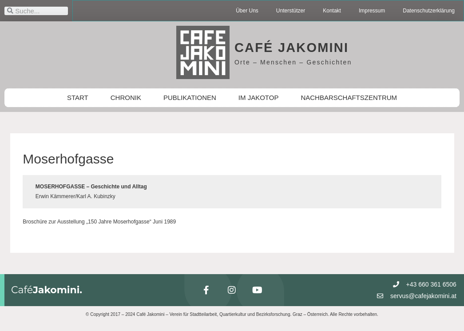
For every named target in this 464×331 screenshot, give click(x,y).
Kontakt (332, 11)
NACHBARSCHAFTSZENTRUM (349, 97)
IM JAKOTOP (258, 97)
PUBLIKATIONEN (189, 97)
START (77, 97)
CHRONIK (126, 97)
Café (46, 290)
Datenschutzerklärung (429, 11)
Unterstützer (290, 11)
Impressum (372, 11)
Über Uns (247, 11)
